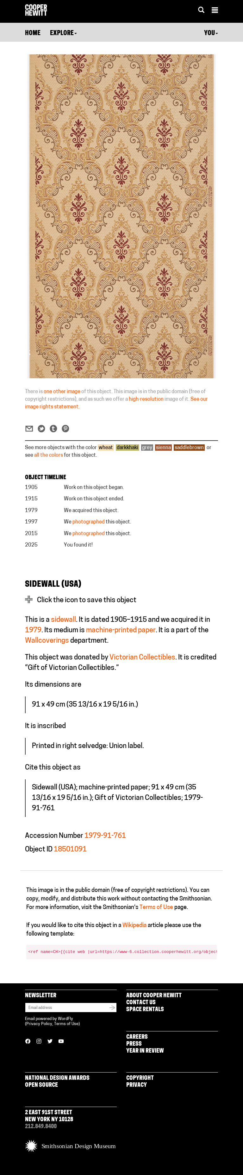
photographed (88, 522)
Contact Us (141, 1003)
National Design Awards (57, 1078)
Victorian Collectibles (142, 657)
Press (134, 1044)
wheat (106, 447)
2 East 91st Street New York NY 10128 (49, 1116)
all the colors (48, 455)
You (211, 33)
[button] (215, 11)
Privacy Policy (39, 1024)
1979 (33, 630)
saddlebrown (189, 447)
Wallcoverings (47, 641)
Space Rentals (145, 1010)
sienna (163, 447)
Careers (137, 1037)
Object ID (39, 849)
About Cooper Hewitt (154, 996)
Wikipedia (134, 926)
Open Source (41, 1085)
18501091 (70, 849)
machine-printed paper (121, 630)
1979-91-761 (105, 836)
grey (147, 447)
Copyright (140, 1078)
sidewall (63, 620)
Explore (63, 33)
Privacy (136, 1085)
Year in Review (145, 1051)
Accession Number (54, 836)
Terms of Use (156, 908)
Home (32, 33)
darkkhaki (127, 447)
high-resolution (146, 399)
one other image (62, 391)
